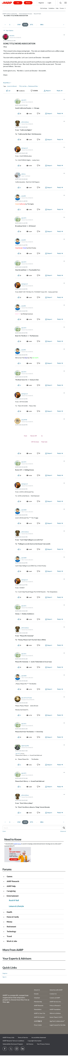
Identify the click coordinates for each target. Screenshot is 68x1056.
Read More (6, 82)
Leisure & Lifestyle (16, 906)
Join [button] (18, 2)
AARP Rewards (13, 881)
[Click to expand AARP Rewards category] (4, 881)
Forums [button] (62, 8)
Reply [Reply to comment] (59, 113)
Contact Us (53, 994)
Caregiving (11, 891)
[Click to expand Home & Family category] (4, 917)
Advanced (63, 831)
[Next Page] (63, 24)
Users (4, 831)
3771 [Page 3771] (31, 24)
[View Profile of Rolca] (23, 174)
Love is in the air (12, 86)
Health (9, 912)
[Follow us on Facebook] (5, 1049)
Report (48, 90)
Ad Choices (29, 1044)
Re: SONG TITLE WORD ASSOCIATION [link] (16, 15)
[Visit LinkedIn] (22, 1049)
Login (49, 3)
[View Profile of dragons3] (24, 148)
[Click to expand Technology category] (4, 931)
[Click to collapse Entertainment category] (4, 896)
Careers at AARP (55, 998)
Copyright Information (34, 1041)
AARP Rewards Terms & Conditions (13, 1041)
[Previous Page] (5, 24)
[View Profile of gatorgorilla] (25, 745)
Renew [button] (28, 2)
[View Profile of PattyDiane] (25, 122)
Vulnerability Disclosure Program (13, 1044)
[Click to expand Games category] (4, 876)
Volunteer (37, 998)
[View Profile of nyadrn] (11, 35)
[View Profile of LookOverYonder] (26, 697)
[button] (65, 2)
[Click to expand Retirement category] (4, 927)
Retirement (11, 927)
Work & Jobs (12, 941)
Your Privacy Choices (43, 1044)
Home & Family (13, 917)
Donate (36, 994)
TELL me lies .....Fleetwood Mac (28, 86)
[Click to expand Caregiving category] (4, 891)
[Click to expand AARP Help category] (4, 886)
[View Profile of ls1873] (23, 100)
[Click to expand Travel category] (4, 936)
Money (9, 922)
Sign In (4, 977)
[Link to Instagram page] (17, 1049)
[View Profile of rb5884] (23, 510)
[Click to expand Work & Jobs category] (4, 941)
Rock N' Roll (37, 13)
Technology (11, 931)
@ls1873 (18, 753)
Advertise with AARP (56, 990)
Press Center (38, 1025)
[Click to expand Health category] (4, 912)
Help (57, 8)
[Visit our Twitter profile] (11, 1049)
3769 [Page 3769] (18, 24)
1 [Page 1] (9, 24)
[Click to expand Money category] (4, 922)
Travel (9, 936)
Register (41, 3)
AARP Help (11, 886)
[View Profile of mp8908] (24, 419)
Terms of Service (23, 1037)
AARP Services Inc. (55, 1001)
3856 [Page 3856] (41, 24)
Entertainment (13, 896)
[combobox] (34, 828)
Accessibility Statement (39, 1037)
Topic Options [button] (9, 30)
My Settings (43, 8)
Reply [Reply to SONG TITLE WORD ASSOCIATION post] (59, 90)
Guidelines (51, 8)
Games (9, 876)
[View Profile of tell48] (23, 196)
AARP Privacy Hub (8, 1037)
